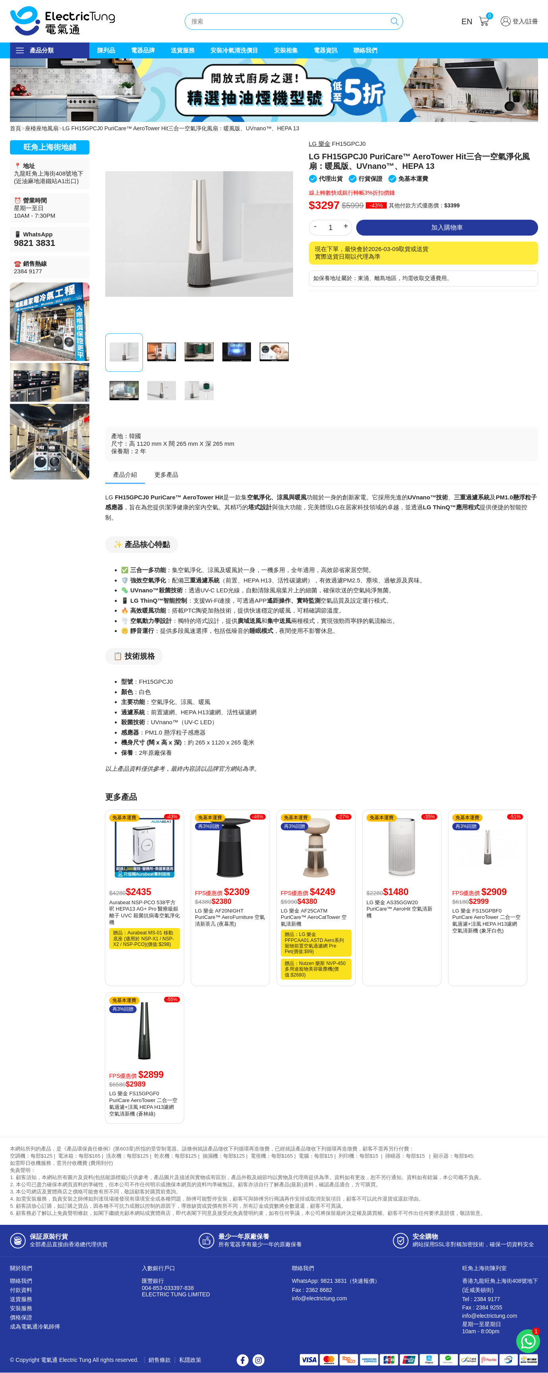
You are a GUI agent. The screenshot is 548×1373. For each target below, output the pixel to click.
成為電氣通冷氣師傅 (35, 1327)
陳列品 (106, 50)
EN (467, 21)
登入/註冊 (525, 21)
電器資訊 (326, 50)
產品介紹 (125, 475)
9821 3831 (34, 243)
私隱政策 (190, 1360)
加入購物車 (447, 227)
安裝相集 (286, 50)
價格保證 (21, 1318)
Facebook (243, 1361)
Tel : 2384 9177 (481, 1299)
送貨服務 (183, 50)
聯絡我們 (365, 50)
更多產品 (166, 475)
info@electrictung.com (319, 1299)
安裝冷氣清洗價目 (234, 50)
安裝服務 (21, 1308)
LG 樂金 (319, 144)
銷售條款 (160, 1360)
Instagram (258, 1361)
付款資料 (21, 1290)
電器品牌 (143, 50)
